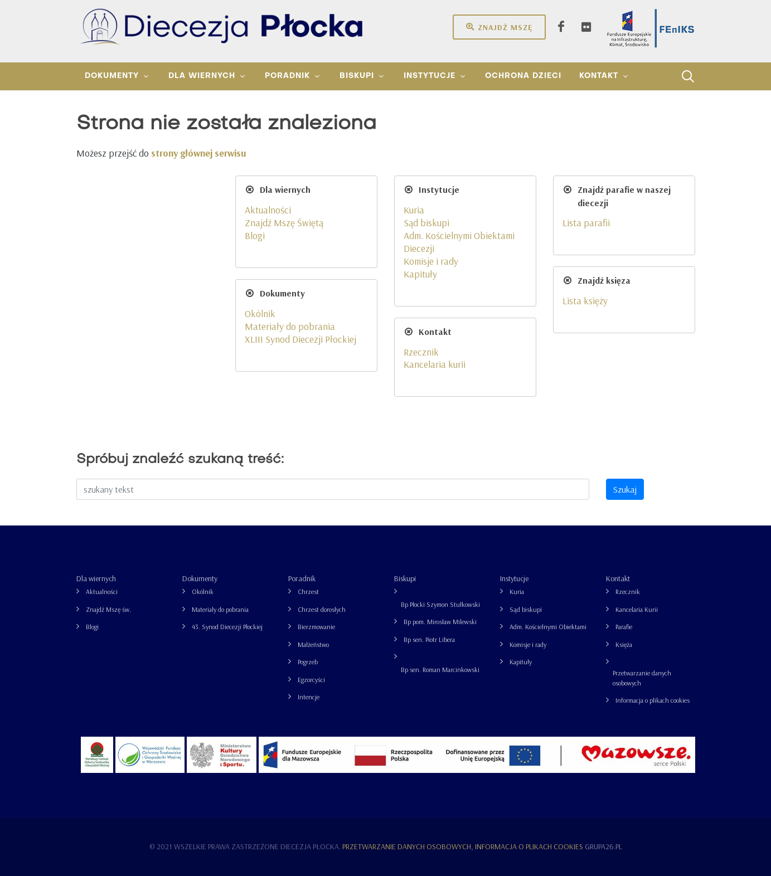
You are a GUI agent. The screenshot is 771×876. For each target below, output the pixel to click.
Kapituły (420, 273)
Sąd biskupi (426, 222)
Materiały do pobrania (290, 326)
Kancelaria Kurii (636, 609)
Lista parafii (586, 222)
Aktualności (268, 209)
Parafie (623, 626)
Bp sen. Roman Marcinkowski (440, 669)
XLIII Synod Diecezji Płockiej (300, 339)
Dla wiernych (96, 578)
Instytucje (514, 578)
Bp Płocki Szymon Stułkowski (440, 604)
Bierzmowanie (316, 626)
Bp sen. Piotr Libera (429, 639)
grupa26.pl (603, 846)
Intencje (308, 697)
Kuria (414, 209)
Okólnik (260, 313)
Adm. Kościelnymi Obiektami (548, 626)
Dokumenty (199, 578)
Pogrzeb (308, 662)
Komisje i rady (431, 261)
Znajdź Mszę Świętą (284, 222)
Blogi (255, 235)
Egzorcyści (311, 679)
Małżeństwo (313, 644)
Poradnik (302, 578)
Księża (623, 644)
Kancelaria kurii (434, 364)
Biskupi (405, 578)
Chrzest (308, 591)
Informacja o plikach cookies (652, 700)
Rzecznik (421, 351)
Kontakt (618, 578)
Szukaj (625, 489)
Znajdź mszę (499, 26)
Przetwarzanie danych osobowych (642, 678)
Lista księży (585, 300)
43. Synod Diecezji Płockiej (227, 626)
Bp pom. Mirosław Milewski (440, 621)
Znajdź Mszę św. (108, 609)
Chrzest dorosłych (322, 609)
